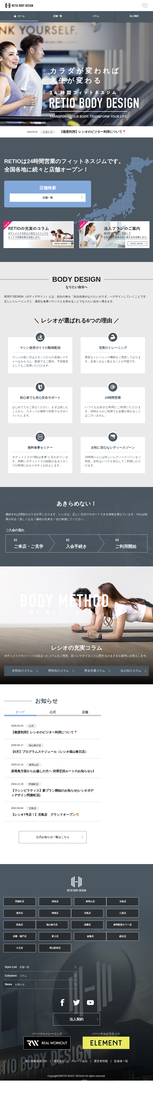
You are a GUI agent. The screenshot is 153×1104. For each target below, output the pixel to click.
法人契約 (134, 16)
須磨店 (76, 954)
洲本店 (76, 921)
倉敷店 (126, 970)
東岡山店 (126, 904)
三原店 (76, 937)
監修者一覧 (121, 1084)
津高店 (76, 904)
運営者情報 (101, 1084)
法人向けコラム (132, 670)
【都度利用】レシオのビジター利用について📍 (93, 131)
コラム (95, 16)
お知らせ (117, 1007)
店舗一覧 (57, 16)
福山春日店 (26, 954)
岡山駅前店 (126, 987)
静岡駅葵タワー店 (126, 954)
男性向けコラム (58, 670)
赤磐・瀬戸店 (26, 970)
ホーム (19, 16)
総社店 (26, 987)
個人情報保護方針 (36, 1084)
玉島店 (26, 921)
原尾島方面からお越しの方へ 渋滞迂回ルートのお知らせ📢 (52, 771)
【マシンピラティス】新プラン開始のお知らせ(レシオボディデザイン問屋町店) (52, 793)
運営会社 (59, 1084)
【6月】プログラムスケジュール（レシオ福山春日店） (49, 751)
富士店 (76, 970)
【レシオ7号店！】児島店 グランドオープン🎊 (45, 814)
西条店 (126, 937)
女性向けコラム (21, 670)
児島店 (26, 937)
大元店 (76, 987)
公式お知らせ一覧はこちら (52, 837)
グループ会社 (79, 1084)
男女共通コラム (95, 670)
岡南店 (126, 921)
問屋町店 (26, 904)
